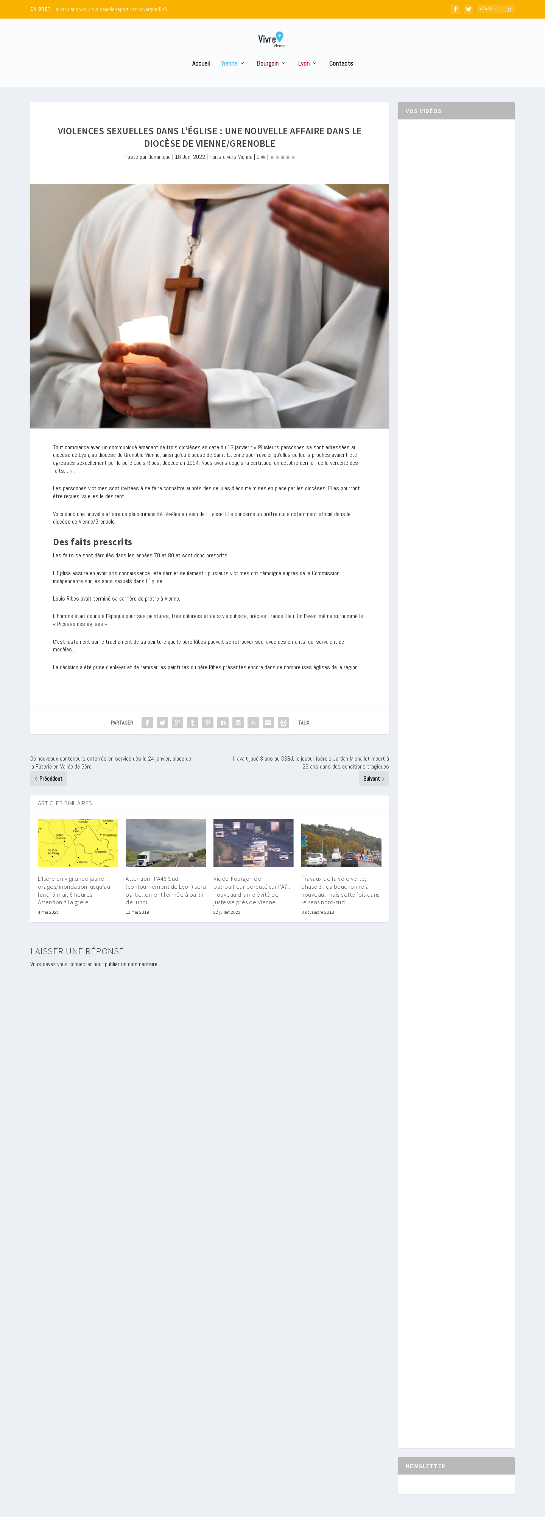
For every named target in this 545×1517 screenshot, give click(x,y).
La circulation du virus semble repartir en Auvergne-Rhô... (111, 9)
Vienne (229, 78)
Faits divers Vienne (230, 171)
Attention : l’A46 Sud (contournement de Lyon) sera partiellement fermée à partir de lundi (166, 904)
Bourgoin (268, 78)
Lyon (304, 78)
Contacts (341, 78)
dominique (159, 171)
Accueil (201, 78)
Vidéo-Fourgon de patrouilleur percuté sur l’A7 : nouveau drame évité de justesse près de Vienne (251, 904)
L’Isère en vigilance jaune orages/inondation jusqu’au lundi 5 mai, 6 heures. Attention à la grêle (74, 904)
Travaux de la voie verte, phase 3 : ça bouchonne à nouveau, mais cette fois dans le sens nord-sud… (340, 904)
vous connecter (74, 978)
